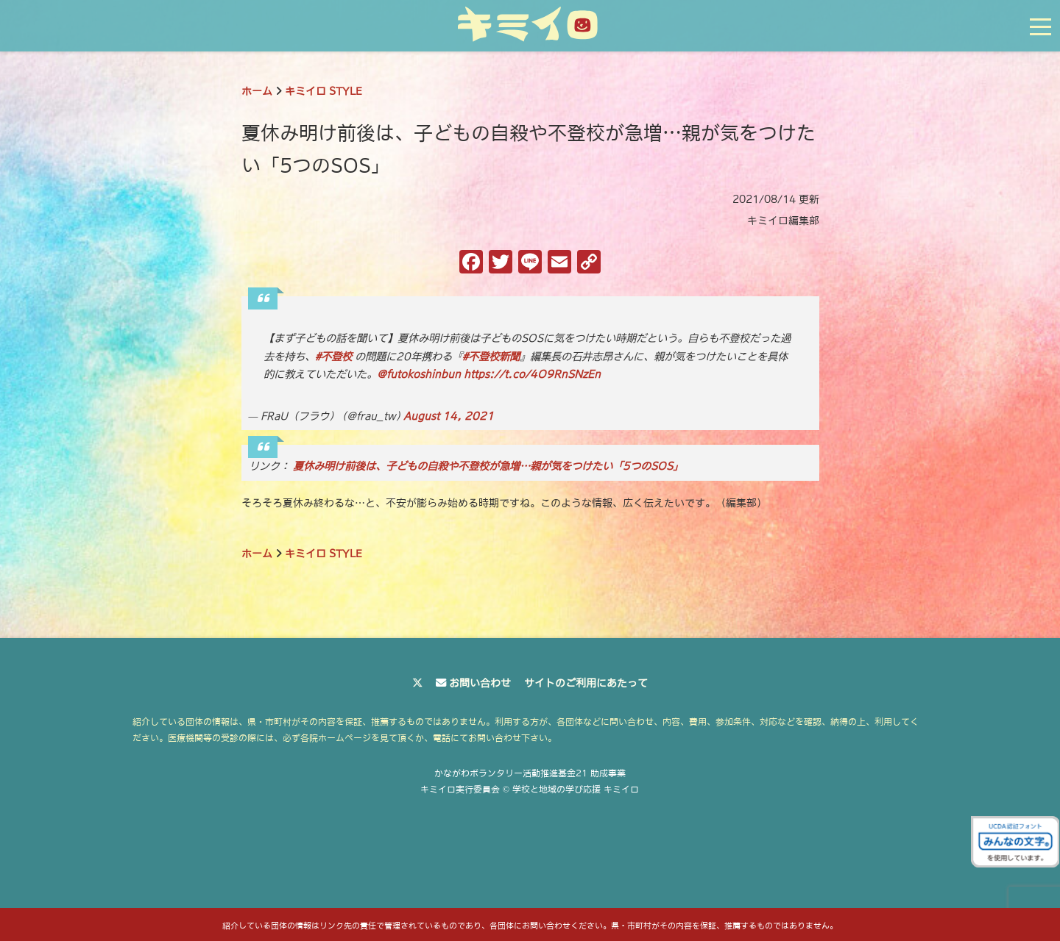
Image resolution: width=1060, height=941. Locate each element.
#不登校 (333, 356)
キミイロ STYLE (323, 91)
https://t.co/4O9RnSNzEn (532, 374)
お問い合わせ (480, 683)
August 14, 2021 (448, 416)
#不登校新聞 (491, 356)
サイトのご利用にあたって (586, 683)
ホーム (256, 91)
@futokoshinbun (419, 374)
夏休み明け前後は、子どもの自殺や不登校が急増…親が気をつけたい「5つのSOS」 (488, 466)
